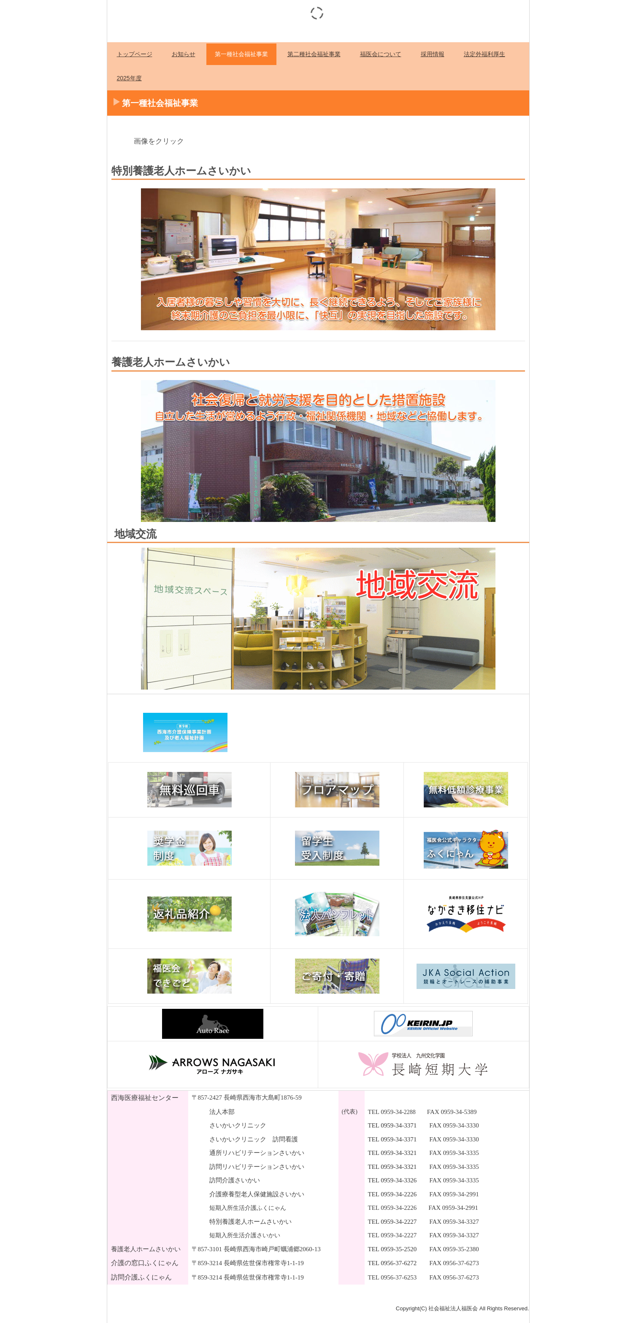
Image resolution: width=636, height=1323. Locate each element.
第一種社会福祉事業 (241, 54)
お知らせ (183, 54)
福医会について (380, 54)
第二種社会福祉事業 (314, 54)
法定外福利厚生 (484, 54)
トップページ (134, 54)
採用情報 (432, 54)
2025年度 (129, 78)
